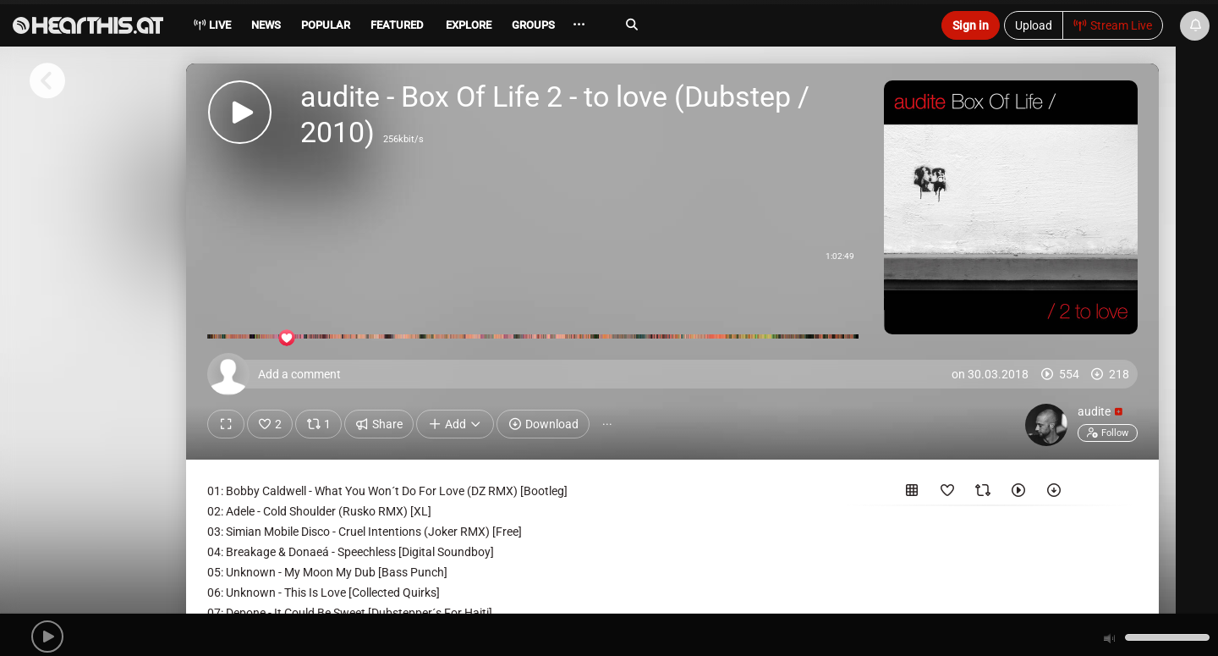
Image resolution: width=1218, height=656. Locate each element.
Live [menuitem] (212, 25)
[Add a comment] (677, 374)
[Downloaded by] (1053, 493)
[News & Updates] (1195, 26)
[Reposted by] (982, 493)
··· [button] (607, 424)
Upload (1033, 25)
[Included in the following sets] (911, 493)
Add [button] (455, 424)
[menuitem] (264, 27)
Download (543, 424)
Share (379, 424)
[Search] (766, 24)
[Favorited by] (947, 493)
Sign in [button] (970, 25)
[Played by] (1018, 493)
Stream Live (1113, 25)
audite (1100, 411)
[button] (47, 636)
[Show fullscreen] (225, 424)
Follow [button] (1107, 432)
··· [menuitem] (579, 25)
